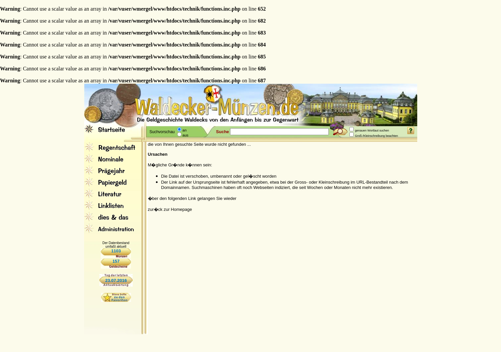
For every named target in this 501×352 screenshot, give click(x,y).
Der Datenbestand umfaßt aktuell (115, 244)
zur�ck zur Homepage (170, 209)
